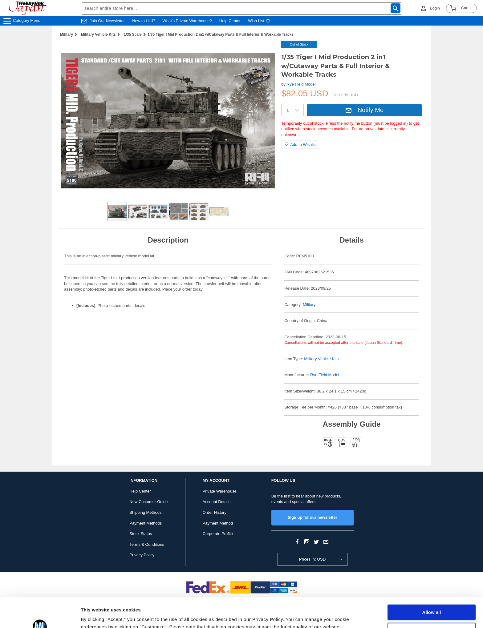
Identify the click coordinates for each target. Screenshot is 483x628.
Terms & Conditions (146, 544)
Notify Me (364, 110)
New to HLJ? (143, 20)
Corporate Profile (218, 533)
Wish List (259, 20)
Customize (431, 602)
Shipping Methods (145, 512)
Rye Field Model (301, 84)
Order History (214, 512)
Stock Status (140, 533)
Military (66, 34)
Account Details (216, 501)
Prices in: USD (312, 559)
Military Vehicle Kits (98, 34)
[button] (264, 52)
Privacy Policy (141, 555)
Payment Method (218, 523)
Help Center (230, 20)
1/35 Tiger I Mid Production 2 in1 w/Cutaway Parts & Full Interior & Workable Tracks (221, 34)
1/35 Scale (133, 34)
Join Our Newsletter (107, 20)
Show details (95, 615)
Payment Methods (145, 523)
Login (435, 8)
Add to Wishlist (301, 144)
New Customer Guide (148, 501)
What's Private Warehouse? (187, 20)
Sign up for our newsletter (312, 517)
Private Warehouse (220, 491)
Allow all (431, 584)
